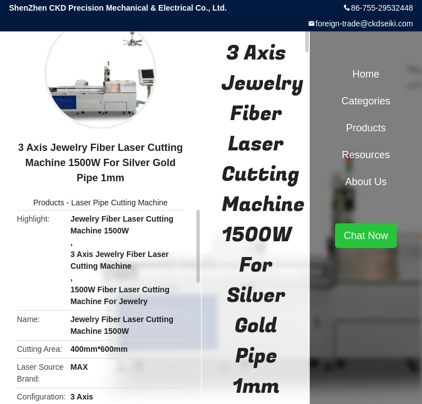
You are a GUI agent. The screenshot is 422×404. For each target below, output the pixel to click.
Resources (366, 154)
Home (365, 74)
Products (48, 202)
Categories (365, 101)
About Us (366, 181)
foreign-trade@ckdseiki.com (364, 23)
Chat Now (365, 235)
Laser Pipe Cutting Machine (119, 202)
